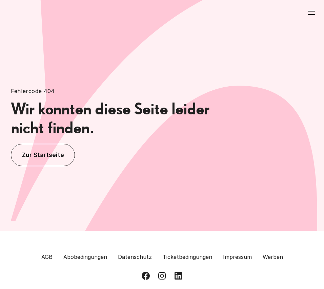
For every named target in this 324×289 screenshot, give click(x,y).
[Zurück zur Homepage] (34, 12)
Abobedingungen (85, 256)
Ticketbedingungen (187, 256)
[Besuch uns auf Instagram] (162, 276)
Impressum (237, 256)
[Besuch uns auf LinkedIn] (178, 276)
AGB (47, 256)
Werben (273, 256)
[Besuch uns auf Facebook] (146, 276)
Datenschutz (135, 256)
